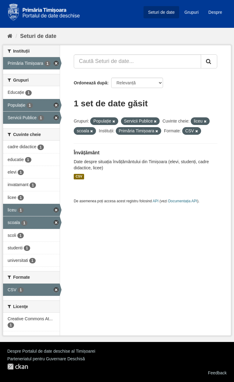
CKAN (17, 366)
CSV (79, 176)
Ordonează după (90, 82)
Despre (215, 12)
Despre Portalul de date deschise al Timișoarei (51, 351)
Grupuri (191, 12)
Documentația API (182, 201)
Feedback (217, 372)
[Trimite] (209, 61)
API (155, 201)
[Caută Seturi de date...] (137, 61)
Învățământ (86, 152)
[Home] (9, 36)
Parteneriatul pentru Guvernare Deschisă (46, 358)
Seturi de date (161, 12)
